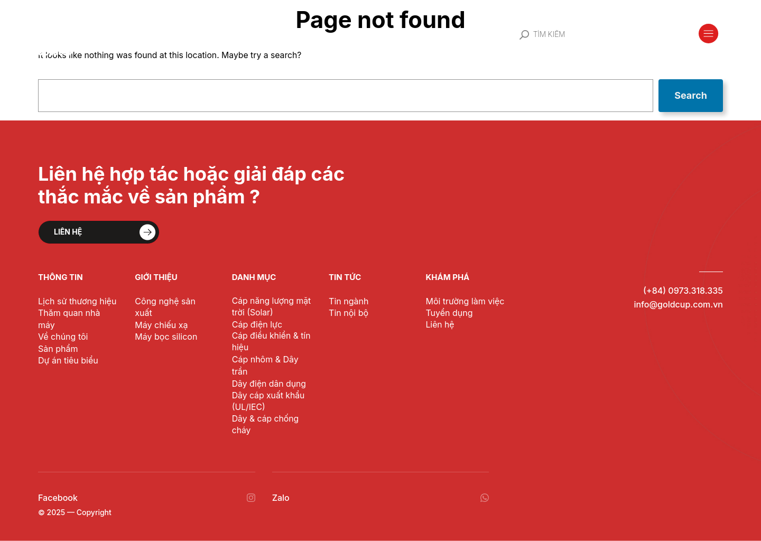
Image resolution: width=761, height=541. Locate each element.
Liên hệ (439, 324)
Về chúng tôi (61, 324)
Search (691, 95)
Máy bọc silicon (164, 324)
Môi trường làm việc (462, 300)
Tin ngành (347, 300)
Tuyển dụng (447, 312)
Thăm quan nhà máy (77, 312)
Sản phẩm (57, 336)
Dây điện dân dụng (267, 383)
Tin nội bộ (348, 312)
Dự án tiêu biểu (67, 348)
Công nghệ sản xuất (173, 300)
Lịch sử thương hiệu (76, 300)
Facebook (56, 497)
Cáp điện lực (256, 324)
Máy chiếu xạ (159, 312)
